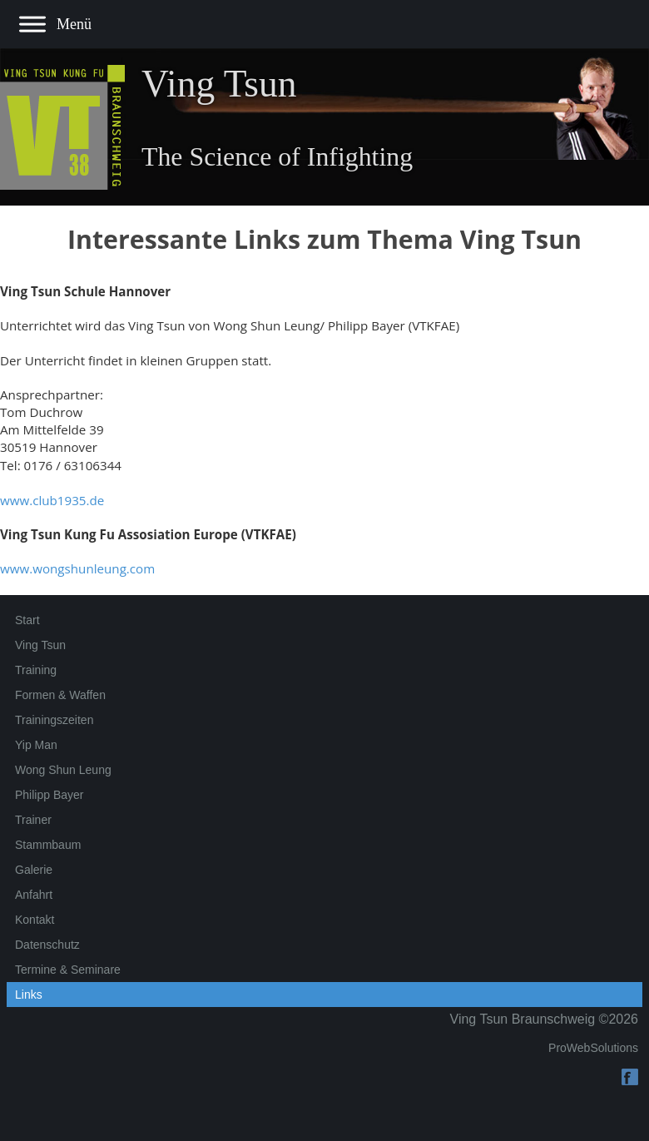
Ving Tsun (40, 645)
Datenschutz (47, 944)
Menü (74, 24)
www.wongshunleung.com (77, 568)
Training (36, 670)
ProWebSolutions (593, 1047)
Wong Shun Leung (63, 769)
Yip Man (36, 745)
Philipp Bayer (49, 794)
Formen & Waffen (60, 695)
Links (28, 994)
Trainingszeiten (54, 720)
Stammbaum (48, 844)
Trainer (33, 819)
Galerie (33, 869)
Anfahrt (33, 894)
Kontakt (34, 919)
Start (27, 620)
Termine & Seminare (68, 969)
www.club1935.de (52, 500)
